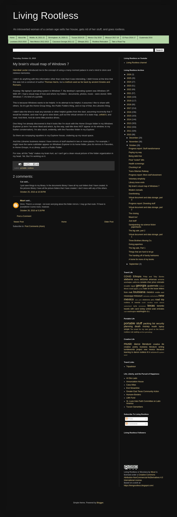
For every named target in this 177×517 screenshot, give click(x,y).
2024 (129, 82)
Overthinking (134, 194)
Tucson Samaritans (134, 407)
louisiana (139, 292)
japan (136, 289)
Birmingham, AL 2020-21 (58, 38)
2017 (129, 108)
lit (149, 352)
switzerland (128, 306)
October (133, 145)
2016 (129, 112)
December (134, 138)
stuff (139, 323)
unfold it (102, 114)
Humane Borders (133, 394)
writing (161, 347)
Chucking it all (135, 167)
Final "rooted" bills (136, 160)
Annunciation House (135, 381)
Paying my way (135, 152)
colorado (160, 282)
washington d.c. (143, 311)
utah (125, 311)
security (160, 323)
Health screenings (136, 164)
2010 (129, 134)
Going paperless (136, 244)
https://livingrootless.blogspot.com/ (138, 485)
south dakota (159, 302)
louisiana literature (148, 347)
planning (128, 326)
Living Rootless (45, 15)
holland (161, 286)
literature (146, 344)
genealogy (148, 332)
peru (152, 300)
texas (151, 305)
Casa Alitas (131, 385)
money (146, 326)
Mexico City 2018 (95, 38)
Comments (131, 424)
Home (12, 38)
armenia (161, 279)
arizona (144, 279)
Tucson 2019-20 (78, 38)
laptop (161, 326)
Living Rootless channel (136, 63)
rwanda (137, 302)
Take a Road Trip (118, 42)
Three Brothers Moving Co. (140, 240)
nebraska (146, 296)
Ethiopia (137, 276)
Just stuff (132, 221)
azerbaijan (128, 282)
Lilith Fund (130, 398)
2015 (129, 116)
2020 (129, 97)
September (134, 264)
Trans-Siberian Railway (139, 171)
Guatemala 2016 (145, 38)
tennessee (142, 306)
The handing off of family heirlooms (144, 255)
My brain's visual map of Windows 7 (144, 186)
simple (127, 329)
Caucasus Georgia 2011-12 (63, 42)
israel (131, 289)
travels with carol (131, 309)
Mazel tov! (133, 217)
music (128, 343)
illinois (126, 289)
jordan (141, 289)
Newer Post (19, 222)
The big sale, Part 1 (137, 248)
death (137, 326)
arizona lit (154, 352)
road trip (159, 299)
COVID (127, 276)
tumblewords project (133, 349)
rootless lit (128, 302)
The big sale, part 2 (137, 231)
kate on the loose (150, 288)
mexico (150, 292)
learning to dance (131, 352)
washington (131, 311)
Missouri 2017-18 (112, 38)
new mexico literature (154, 349)
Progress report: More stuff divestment (145, 175)
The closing (134, 213)
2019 (129, 101)
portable (23, 168)
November (134, 142)
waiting (136, 332)
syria (135, 306)
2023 (129, 86)
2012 (129, 127)
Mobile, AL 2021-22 (37, 38)
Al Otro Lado (131, 378)
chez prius (151, 282)
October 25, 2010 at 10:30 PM (33, 192)
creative (127, 347)
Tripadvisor (131, 366)
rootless (31, 168)
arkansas (153, 279)
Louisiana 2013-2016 (18, 42)
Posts (129, 419)
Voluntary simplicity (137, 179)
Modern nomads (136, 190)
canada (143, 282)
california (136, 282)
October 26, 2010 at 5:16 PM (32, 210)
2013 (129, 123)
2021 (129, 93)
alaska (136, 279)
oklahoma (146, 300)
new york (138, 300)
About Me (22, 38)
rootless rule (128, 332)
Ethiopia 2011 (83, 42)
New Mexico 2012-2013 (39, 42)
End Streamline (133, 388)
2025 (129, 78)
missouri (138, 296)
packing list (149, 323)
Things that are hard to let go (141, 252)
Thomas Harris (51, 82)
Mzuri (22, 200)
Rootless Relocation (100, 42)
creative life (158, 344)
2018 (129, 104)
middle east (159, 292)
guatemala (152, 285)
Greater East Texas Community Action (142, 391)
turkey (142, 309)
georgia (141, 285)
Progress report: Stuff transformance (144, 148)
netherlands (154, 296)
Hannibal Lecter (20, 70)
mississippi (128, 296)
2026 (129, 74)
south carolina (147, 302)
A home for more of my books (141, 259)
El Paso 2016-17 (128, 38)
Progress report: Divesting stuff (142, 203)
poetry (135, 347)
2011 (129, 131)
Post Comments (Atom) (35, 226)
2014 (129, 119)
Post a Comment (24, 216)
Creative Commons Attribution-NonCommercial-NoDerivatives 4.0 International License (143, 477)
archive (142, 332)
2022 (129, 89)
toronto (160, 306)
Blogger (100, 503)
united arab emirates (155, 309)
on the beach (159, 329)
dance (137, 344)
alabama (128, 279)
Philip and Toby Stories (153, 277)
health (154, 326)
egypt (133, 286)
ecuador (127, 286)
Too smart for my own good (141, 329)
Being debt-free (135, 156)
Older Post (108, 222)
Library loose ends (136, 182)
